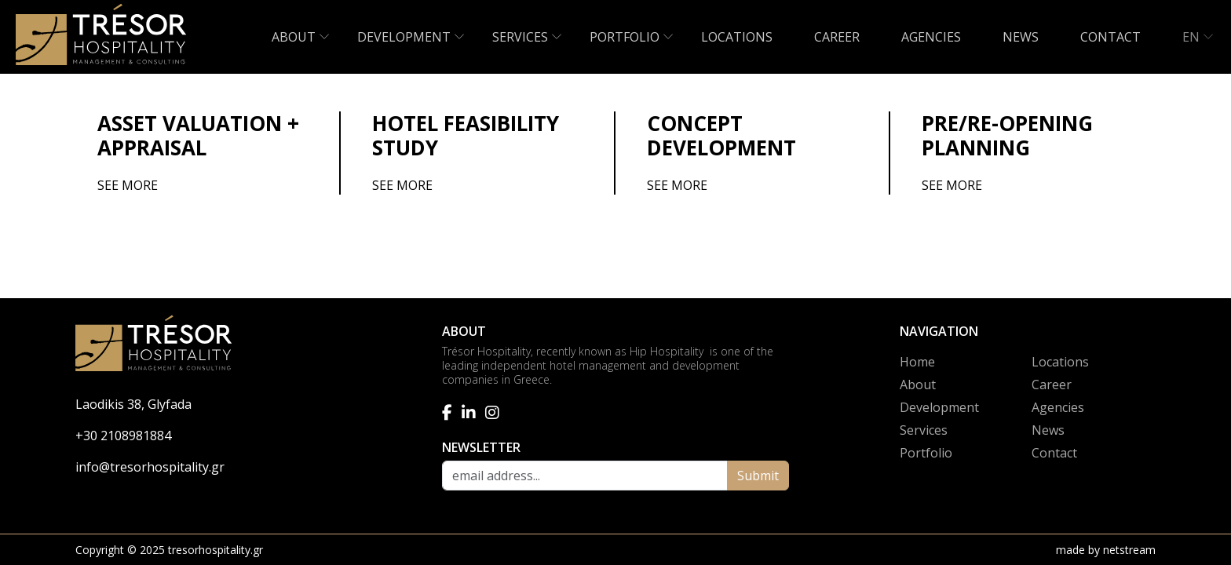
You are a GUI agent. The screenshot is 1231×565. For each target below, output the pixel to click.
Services (924, 430)
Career (1052, 384)
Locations (1060, 361)
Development (939, 407)
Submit (758, 475)
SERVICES (520, 37)
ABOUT (294, 37)
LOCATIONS (737, 37)
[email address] (585, 475)
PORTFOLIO (624, 37)
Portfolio (926, 452)
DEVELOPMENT (404, 37)
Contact (1054, 452)
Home (917, 361)
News (1048, 430)
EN (1191, 37)
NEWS (1021, 37)
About (918, 384)
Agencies (1058, 407)
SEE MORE (127, 185)
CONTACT (1110, 37)
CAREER (837, 37)
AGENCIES (931, 37)
